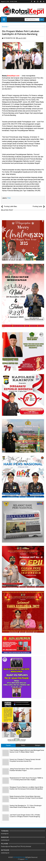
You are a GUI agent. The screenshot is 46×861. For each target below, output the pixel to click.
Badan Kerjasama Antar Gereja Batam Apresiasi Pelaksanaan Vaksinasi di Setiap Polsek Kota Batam (26, 797)
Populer (8, 745)
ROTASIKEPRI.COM (19, 857)
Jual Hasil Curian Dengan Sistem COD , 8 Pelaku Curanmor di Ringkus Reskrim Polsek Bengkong (25, 815)
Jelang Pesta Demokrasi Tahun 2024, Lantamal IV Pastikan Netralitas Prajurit (25, 769)
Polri (9, 198)
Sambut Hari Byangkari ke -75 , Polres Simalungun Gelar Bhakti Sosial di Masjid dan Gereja (26, 806)
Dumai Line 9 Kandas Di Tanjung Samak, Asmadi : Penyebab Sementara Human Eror (25, 760)
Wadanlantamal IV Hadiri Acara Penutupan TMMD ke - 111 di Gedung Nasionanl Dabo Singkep (26, 779)
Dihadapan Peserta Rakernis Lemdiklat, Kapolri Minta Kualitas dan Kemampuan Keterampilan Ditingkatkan (26, 788)
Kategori (37, 745)
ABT (26, 859)
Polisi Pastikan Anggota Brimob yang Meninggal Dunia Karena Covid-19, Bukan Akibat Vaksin (27, 751)
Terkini (23, 745)
